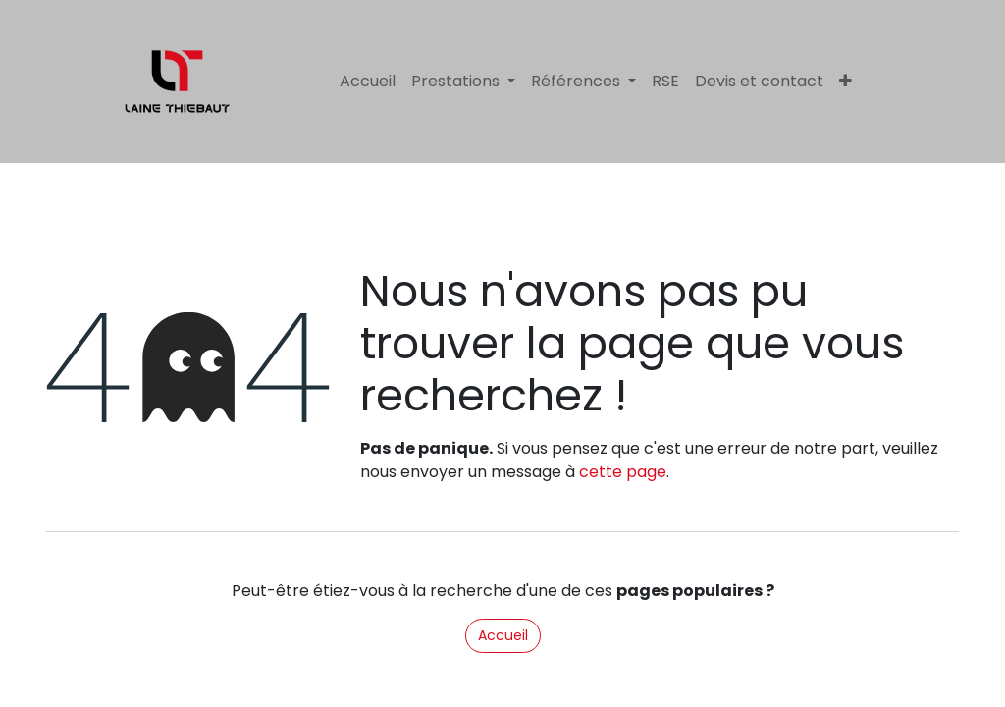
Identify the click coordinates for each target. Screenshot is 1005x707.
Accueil (503, 635)
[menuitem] (367, 81)
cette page (622, 472)
